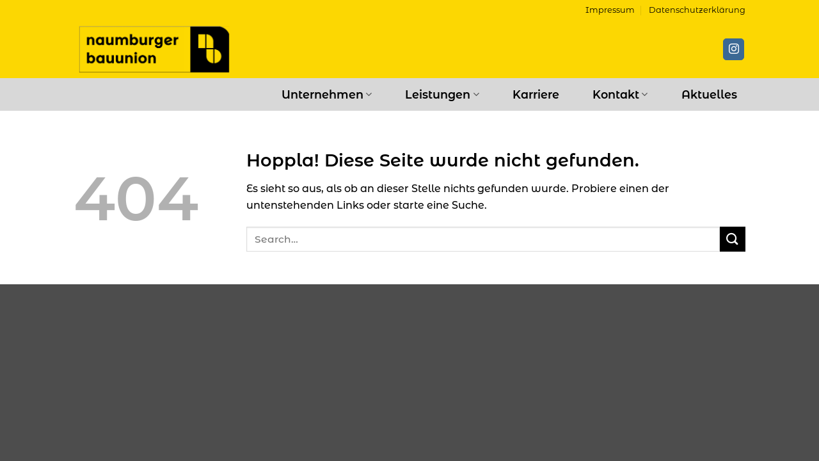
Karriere (536, 94)
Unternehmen (327, 94)
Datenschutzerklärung (697, 10)
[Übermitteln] (732, 239)
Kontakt (620, 94)
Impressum (610, 10)
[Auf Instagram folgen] (733, 49)
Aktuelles (709, 94)
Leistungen (442, 94)
